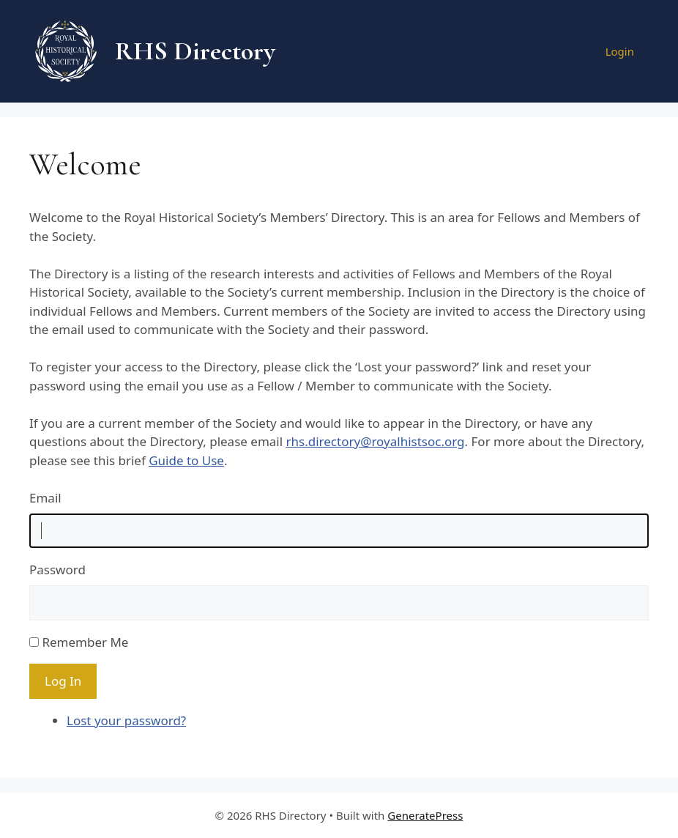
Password (57, 569)
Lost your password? (126, 720)
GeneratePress (425, 815)
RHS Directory (195, 51)
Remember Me (85, 642)
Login (620, 51)
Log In (63, 680)
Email (45, 497)
